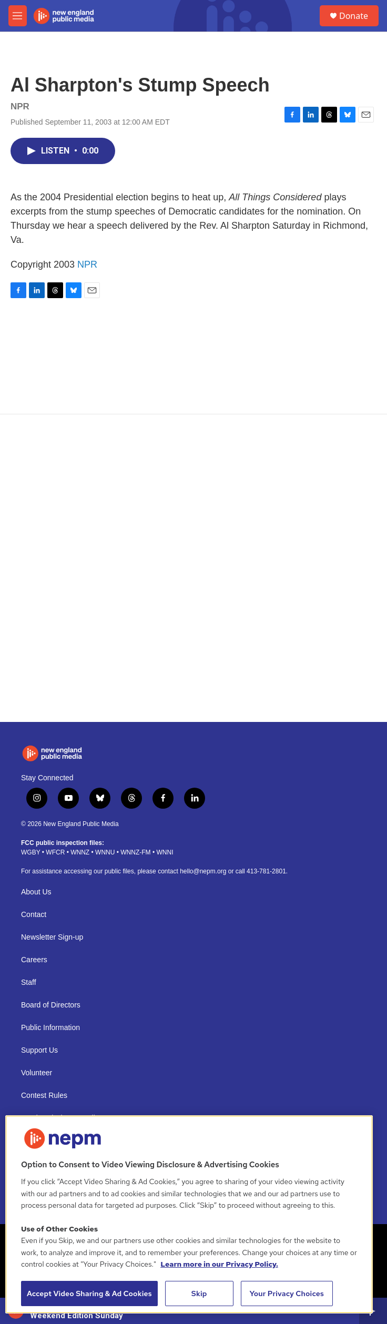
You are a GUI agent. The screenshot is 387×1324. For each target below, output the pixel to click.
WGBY (30, 852)
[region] (189, 1214)
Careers (34, 960)
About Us (36, 892)
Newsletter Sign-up (52, 937)
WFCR (55, 852)
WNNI (164, 852)
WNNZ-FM (135, 852)
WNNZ (79, 852)
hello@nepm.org (203, 871)
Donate (353, 16)
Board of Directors (50, 1005)
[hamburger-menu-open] (17, 15)
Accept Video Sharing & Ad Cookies (89, 1293)
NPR (87, 264)
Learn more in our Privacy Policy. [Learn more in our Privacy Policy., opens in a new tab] (219, 1264)
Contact (33, 915)
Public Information (50, 1028)
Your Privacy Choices (286, 1293)
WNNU (105, 852)
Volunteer (36, 1073)
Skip (199, 1293)
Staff (28, 982)
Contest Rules (44, 1095)
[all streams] (373, 1311)
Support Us (39, 1050)
